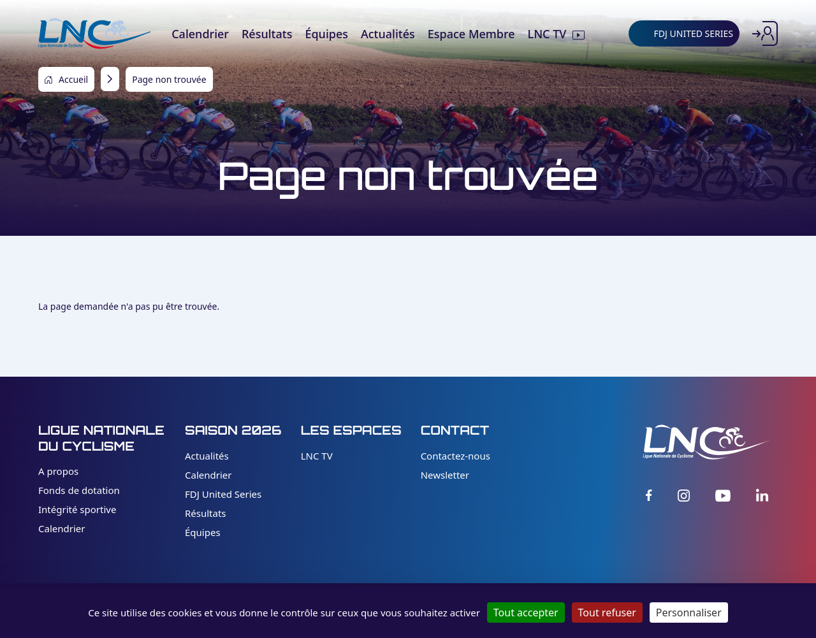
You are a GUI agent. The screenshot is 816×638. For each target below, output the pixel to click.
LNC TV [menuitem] (547, 34)
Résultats (205, 513)
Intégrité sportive (77, 509)
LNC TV (317, 455)
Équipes (203, 532)
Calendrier (61, 528)
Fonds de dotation (79, 490)
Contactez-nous (455, 455)
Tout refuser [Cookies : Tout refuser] (607, 612)
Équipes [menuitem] (326, 34)
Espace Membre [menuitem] (471, 34)
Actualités (207, 455)
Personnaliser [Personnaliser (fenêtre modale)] (689, 612)
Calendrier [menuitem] (200, 34)
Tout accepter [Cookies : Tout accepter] (525, 612)
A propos (58, 471)
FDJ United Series (223, 494)
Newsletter (445, 474)
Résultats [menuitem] (267, 34)
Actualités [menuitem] (388, 34)
